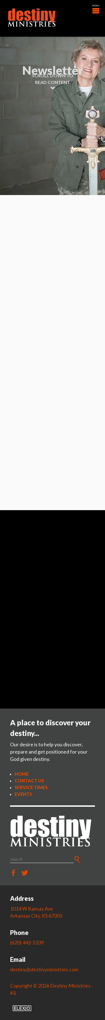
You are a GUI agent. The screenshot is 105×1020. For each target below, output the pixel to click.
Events (23, 794)
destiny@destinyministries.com (44, 969)
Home (22, 774)
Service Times (31, 787)
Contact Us (29, 780)
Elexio (22, 1008)
